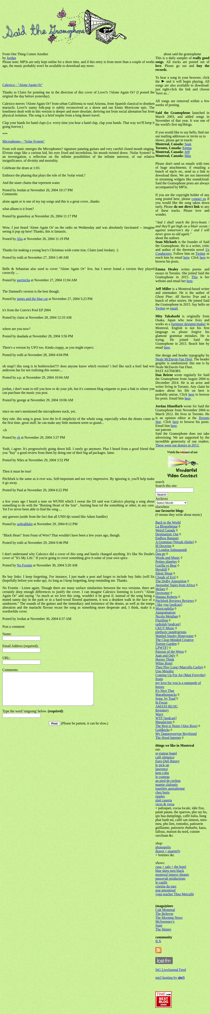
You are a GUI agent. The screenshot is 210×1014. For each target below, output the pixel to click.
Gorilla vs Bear (166, 565)
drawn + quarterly (167, 851)
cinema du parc (166, 886)
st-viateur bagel (166, 753)
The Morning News (168, 917)
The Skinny (163, 929)
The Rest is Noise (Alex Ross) (176, 726)
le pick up (162, 765)
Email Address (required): (20, 646)
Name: (7, 634)
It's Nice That (164, 691)
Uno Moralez (164, 671)
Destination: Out (166, 534)
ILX (158, 941)
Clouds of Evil (165, 577)
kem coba (162, 773)
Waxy (159, 714)
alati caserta (163, 800)
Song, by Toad (165, 698)
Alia (20, 239)
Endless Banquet (167, 538)
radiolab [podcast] (167, 624)
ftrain (159, 679)
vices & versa (164, 804)
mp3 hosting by (170, 977)
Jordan (11, 58)
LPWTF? (161, 647)
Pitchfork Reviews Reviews (174, 601)
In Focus (161, 702)
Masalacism (163, 722)
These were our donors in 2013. (177, 445)
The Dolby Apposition (170, 581)
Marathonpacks (166, 694)
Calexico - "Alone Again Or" (22, 85)
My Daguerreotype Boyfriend (176, 734)
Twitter (200, 253)
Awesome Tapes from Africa (175, 585)
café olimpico (164, 757)
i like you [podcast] (168, 604)
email (174, 308)
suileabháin (25, 524)
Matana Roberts (166, 597)
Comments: (10, 670)
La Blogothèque (166, 526)
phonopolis (163, 847)
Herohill (161, 569)
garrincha (23, 280)
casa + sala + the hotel (170, 867)
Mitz (188, 156)
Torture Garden (166, 644)
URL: (6, 658)
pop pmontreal (165, 890)
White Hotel (163, 663)
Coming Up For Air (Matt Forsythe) (180, 675)
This (194, 277)
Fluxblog (161, 620)
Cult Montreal (165, 910)
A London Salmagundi (171, 550)
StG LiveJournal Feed (170, 970)
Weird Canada (165, 530)
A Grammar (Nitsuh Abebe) (174, 542)
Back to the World (167, 522)
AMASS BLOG (166, 706)
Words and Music (167, 557)
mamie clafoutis (166, 784)
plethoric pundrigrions (170, 632)
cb (18, 437)
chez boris (162, 792)
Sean (188, 144)
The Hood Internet (168, 737)
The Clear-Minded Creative (174, 640)
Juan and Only (165, 655)
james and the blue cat (32, 299)
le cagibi (161, 882)
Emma (187, 148)
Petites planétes (166, 561)
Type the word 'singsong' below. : (33, 717)
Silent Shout (163, 573)
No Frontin (24, 565)
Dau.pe (160, 554)
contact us (199, 199)
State (158, 925)
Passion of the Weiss (169, 651)
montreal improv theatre (172, 874)
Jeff (187, 152)
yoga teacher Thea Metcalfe (174, 894)
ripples (160, 796)
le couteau (162, 777)
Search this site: (166, 486)
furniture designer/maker (188, 324)
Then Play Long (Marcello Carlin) (179, 667)
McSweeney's (164, 921)
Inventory (162, 710)
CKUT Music (164, 628)
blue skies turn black (169, 870)
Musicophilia (164, 608)
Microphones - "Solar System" (23, 141)
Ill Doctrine (163, 546)
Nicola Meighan (166, 616)
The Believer (164, 914)
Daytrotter (162, 593)
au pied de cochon (167, 781)
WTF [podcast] (165, 718)
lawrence (161, 769)
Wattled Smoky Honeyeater (174, 636)
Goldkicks (162, 730)
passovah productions (170, 878)
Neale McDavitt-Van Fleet (173, 359)
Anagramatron (165, 612)
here (186, 257)
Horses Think (164, 659)
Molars (160, 589)
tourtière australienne (170, 788)
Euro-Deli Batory (167, 761)
